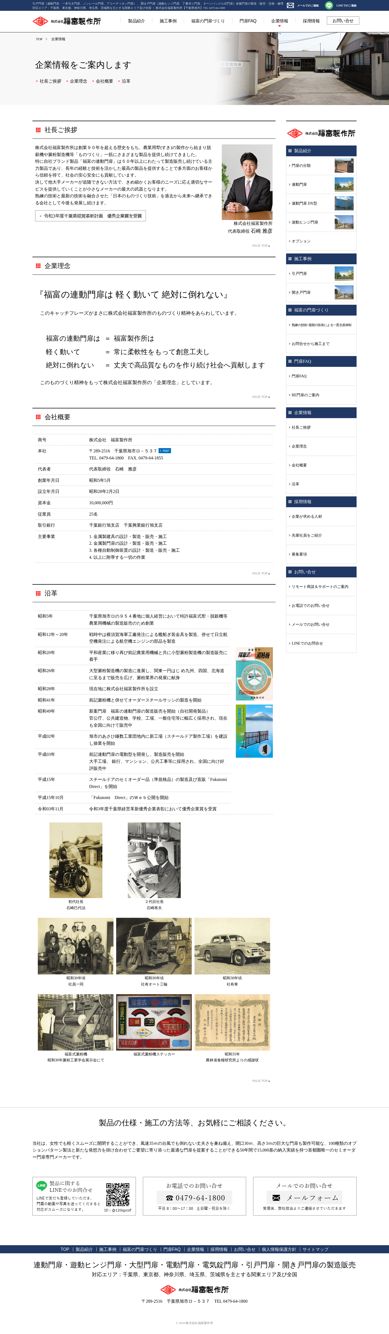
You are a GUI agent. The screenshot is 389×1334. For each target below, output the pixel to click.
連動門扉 (299, 184)
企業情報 (279, 21)
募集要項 (299, 554)
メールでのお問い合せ (311, 624)
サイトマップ (315, 1249)
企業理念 (78, 81)
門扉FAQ (248, 21)
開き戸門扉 (301, 292)
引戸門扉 (299, 274)
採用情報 (311, 21)
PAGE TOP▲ (262, 246)
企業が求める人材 (307, 516)
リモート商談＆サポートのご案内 (320, 587)
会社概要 (104, 81)
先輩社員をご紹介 (307, 535)
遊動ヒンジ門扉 (305, 222)
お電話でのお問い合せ (311, 606)
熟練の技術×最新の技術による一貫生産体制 (321, 325)
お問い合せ (343, 20)
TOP (39, 39)
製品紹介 (136, 21)
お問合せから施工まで (311, 344)
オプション (301, 241)
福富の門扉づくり (208, 21)
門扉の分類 (301, 166)
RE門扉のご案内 (305, 395)
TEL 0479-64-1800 (230, 1301)
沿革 (126, 81)
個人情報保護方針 (279, 1249)
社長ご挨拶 (50, 81)
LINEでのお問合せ (307, 643)
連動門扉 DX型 (304, 203)
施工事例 (168, 21)
